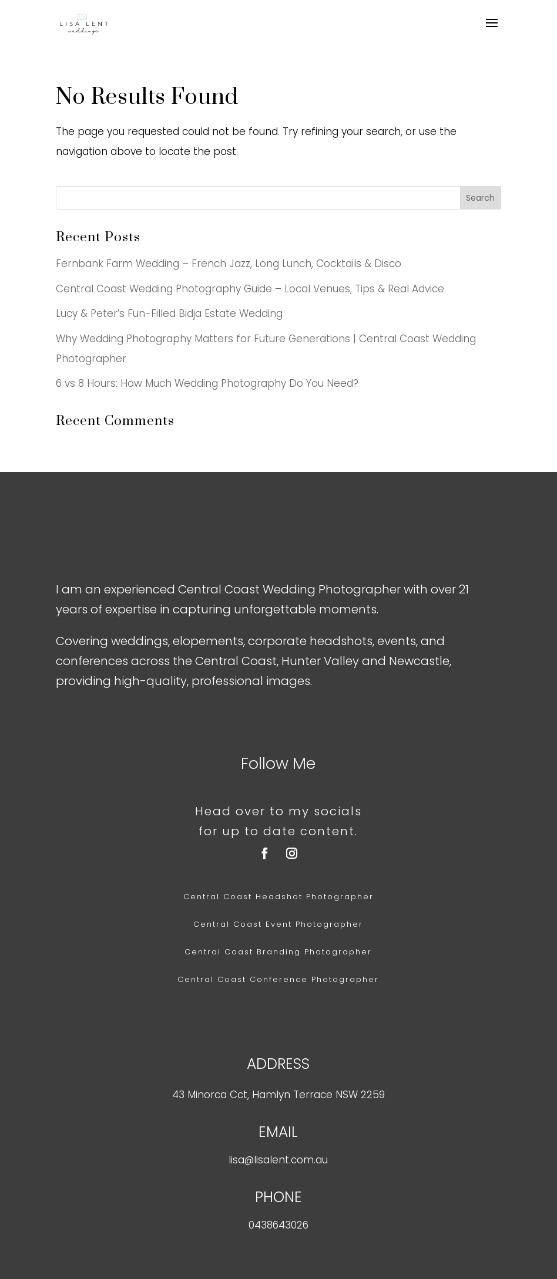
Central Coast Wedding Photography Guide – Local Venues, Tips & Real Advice (250, 289)
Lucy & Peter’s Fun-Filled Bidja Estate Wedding (169, 313)
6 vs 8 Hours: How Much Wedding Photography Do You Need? (207, 383)
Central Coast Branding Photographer (278, 951)
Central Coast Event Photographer (278, 924)
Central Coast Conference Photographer (278, 979)
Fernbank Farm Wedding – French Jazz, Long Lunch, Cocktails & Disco (228, 264)
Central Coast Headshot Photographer (278, 896)
